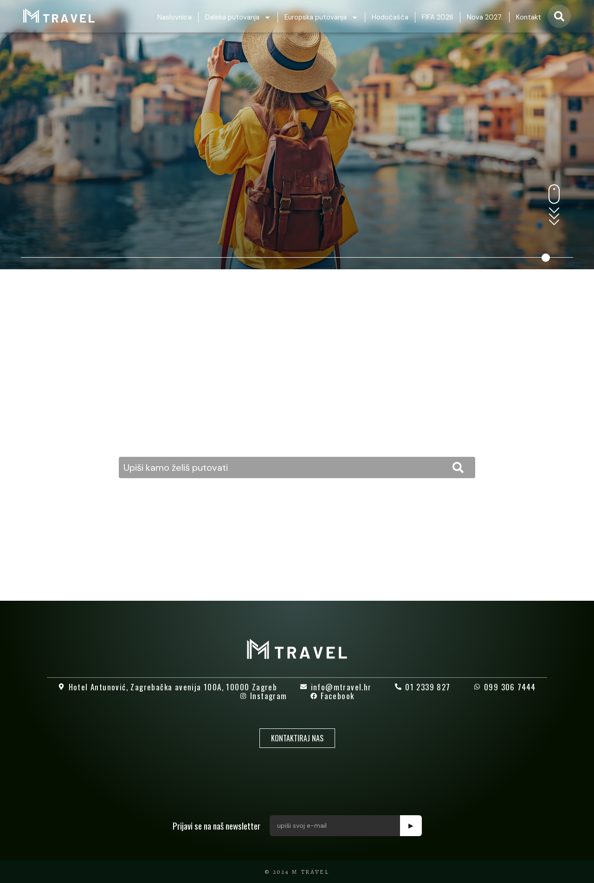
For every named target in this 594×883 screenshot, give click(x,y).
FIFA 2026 (437, 17)
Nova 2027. (485, 17)
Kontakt (528, 17)
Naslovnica (174, 17)
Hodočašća (390, 17)
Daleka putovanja (238, 17)
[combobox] (297, 467)
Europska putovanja (321, 17)
